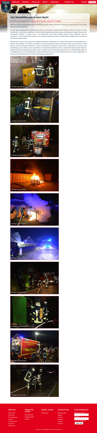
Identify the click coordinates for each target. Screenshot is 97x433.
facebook (60, 417)
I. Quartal (58, 21)
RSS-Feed (60, 423)
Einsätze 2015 (51, 21)
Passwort (77, 416)
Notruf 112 (69, 2)
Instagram (60, 419)
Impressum (11, 423)
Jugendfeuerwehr (29, 417)
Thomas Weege (36, 21)
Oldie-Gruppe (44, 413)
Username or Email (79, 412)
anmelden (79, 423)
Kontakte (10, 419)
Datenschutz (11, 425)
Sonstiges (54, 2)
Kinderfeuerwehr (29, 415)
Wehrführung (11, 413)
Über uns (15, 2)
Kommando (11, 415)
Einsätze (25, 2)
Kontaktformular (12, 421)
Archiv (45, 2)
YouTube (60, 421)
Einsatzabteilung (12, 417)
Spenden (92, 2)
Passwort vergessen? (79, 420)
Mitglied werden (62, 413)
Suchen (84, 2)
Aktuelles (35, 2)
